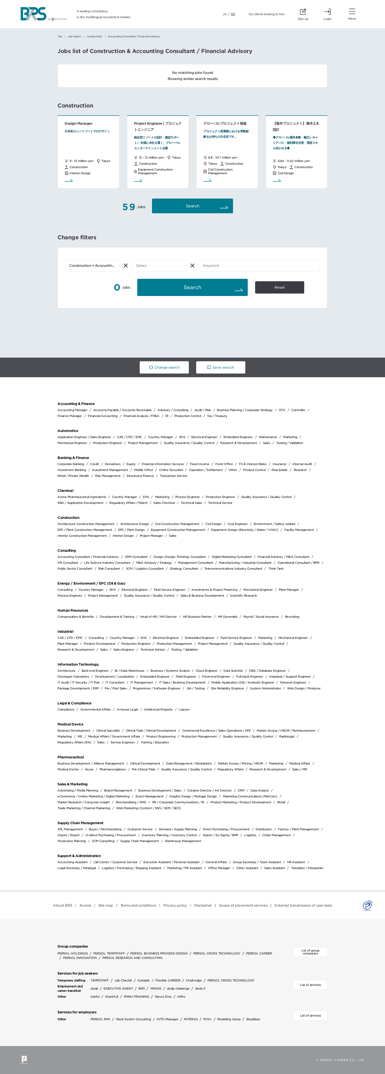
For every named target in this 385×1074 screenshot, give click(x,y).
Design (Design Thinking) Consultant (179, 557)
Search (192, 206)
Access (85, 905)
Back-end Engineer (95, 670)
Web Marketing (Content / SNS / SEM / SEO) (148, 808)
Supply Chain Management (139, 841)
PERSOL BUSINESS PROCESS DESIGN (159, 953)
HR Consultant (67, 562)
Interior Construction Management (82, 535)
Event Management (150, 796)
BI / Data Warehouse (130, 670)
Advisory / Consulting (173, 410)
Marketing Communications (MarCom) (250, 796)
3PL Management (70, 829)
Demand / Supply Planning (178, 829)
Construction (94, 36)
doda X (200, 988)
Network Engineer (293, 682)
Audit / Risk (202, 410)
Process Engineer (187, 497)
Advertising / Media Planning (77, 790)
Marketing (290, 437)
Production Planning (71, 841)
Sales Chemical (164, 503)
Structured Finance (140, 476)
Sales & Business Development (202, 595)
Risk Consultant (109, 568)
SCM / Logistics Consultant (145, 568)
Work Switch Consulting (133, 1019)
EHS (182, 437)
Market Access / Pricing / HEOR (240, 763)
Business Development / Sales (159, 790)
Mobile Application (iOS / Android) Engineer (242, 682)
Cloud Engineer (207, 670)
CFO (282, 410)
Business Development (73, 730)
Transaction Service (173, 476)
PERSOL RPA (100, 1019)
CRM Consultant (136, 557)
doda (94, 988)
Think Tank (275, 568)
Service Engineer (122, 742)
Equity (131, 464)
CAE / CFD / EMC (129, 437)
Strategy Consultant (184, 568)
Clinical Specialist (108, 730)
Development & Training (117, 616)
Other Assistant (247, 868)
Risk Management (108, 476)
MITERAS (191, 1019)
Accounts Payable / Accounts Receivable (122, 410)
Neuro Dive (163, 996)
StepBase (253, 1019)
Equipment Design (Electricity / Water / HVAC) (244, 530)
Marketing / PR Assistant (184, 868)
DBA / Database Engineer (267, 670)
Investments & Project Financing (214, 589)
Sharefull (111, 996)
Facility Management (299, 530)
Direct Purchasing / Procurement (226, 829)
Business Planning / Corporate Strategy (245, 410)
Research (300, 470)
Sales (266, 443)
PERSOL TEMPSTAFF (109, 953)
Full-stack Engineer (249, 676)
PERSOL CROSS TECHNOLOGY (216, 953)
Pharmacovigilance (112, 769)
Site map (105, 905)
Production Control (187, 416)
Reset (280, 287)
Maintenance (268, 437)
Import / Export (68, 835)
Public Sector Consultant (74, 568)
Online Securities (171, 470)
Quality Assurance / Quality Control (189, 443)
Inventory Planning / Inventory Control (169, 835)
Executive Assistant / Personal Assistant (171, 862)
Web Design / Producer (304, 688)
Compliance (65, 709)
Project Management (143, 443)
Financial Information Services (163, 464)
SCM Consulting (103, 841)
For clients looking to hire (267, 14)
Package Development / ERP (78, 688)
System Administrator (265, 688)
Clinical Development (145, 763)
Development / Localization (114, 676)
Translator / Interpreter (307, 868)
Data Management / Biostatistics (189, 763)
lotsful (95, 996)
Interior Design (123, 535)
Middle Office (143, 470)
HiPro (181, 996)
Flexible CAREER (167, 980)
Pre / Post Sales (116, 688)
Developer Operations (73, 676)
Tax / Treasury (217, 416)
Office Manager (219, 868)
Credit (94, 464)
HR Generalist (227, 616)
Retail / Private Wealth (73, 476)
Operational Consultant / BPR (298, 562)
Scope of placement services (243, 905)
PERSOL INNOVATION (80, 958)
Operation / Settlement (205, 470)
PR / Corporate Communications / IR (178, 802)
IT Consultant (115, 682)
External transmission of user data (303, 905)
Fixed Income (199, 464)
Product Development (99, 643)
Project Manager (151, 535)
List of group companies (310, 952)
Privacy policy (175, 905)
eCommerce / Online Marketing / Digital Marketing (93, 796)
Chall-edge (194, 980)
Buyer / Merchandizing (105, 829)
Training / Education (155, 742)
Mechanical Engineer (72, 443)
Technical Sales (191, 503)
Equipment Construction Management (178, 530)
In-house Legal (127, 709)
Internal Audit (302, 464)
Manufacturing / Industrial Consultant (245, 562)
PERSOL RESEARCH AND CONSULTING (132, 958)
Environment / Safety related (274, 524)
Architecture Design (134, 524)
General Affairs (216, 862)
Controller (298, 410)
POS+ (207, 1019)
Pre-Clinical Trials (143, 769)
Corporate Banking (70, 464)
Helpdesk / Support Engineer (290, 676)
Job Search (74, 36)
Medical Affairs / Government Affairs (114, 736)
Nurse (89, 769)
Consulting (64, 589)
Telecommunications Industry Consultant (233, 568)
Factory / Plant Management (298, 829)
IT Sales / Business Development (182, 682)
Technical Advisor (152, 649)
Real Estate (280, 470)
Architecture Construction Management (85, 524)
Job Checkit (123, 980)
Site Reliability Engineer (227, 688)
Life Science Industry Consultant (107, 562)
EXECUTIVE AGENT (118, 988)
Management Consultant (195, 562)
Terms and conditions (138, 905)
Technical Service (220, 503)
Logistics (250, 835)
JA (225, 14)
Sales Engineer (123, 649)
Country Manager (160, 437)
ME (80, 736)
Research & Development (238, 443)
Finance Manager (69, 416)
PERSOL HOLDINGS (72, 953)
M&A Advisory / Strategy (154, 562)
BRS (141, 988)
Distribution (264, 829)
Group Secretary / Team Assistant (257, 862)
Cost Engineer (238, 524)
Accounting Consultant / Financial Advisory (88, 557)
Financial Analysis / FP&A (141, 416)
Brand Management (118, 790)
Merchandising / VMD (131, 802)
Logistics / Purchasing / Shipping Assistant (131, 868)
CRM (241, 790)
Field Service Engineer (169, 589)
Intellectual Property (158, 709)
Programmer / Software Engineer (156, 688)
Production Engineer (107, 443)
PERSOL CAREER (259, 953)
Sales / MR (299, 769)
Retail (281, 802)
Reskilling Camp (228, 1019)
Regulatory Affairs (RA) (74, 742)
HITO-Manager (167, 1019)
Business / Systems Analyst (170, 670)
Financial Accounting (102, 416)
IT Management (141, 682)
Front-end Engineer (216, 676)
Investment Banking (71, 470)
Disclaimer (203, 905)
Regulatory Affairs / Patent (128, 503)
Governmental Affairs (95, 709)
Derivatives (113, 464)
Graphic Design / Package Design (193, 796)
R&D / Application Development (80, 503)
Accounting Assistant (72, 862)
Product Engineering (161, 736)
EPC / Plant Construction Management (84, 530)
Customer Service (140, 829)
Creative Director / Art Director (209, 790)
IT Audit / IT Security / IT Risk (78, 682)
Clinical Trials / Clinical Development (151, 730)
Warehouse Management (183, 841)
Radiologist (287, 736)
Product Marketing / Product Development (240, 802)
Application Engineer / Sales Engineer (84, 437)
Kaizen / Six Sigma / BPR (220, 835)
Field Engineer (186, 676)
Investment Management (110, 470)
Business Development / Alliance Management (90, 763)
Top (59, 36)
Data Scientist (233, 670)
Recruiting (292, 616)
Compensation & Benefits (75, 616)
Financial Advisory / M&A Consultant (283, 557)
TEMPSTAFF (100, 980)
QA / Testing (196, 688)
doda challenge (178, 988)
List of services (310, 985)
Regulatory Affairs (230, 769)
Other (233, 470)
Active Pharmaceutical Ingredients (81, 497)
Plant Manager (289, 589)
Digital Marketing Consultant (232, 557)
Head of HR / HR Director (158, 616)
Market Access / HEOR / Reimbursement (286, 730)
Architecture (66, 670)
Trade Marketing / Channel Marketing (83, 808)
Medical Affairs (299, 763)
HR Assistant (296, 862)
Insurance (280, 464)
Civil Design (213, 524)
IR (166, 416)
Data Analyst (259, 790)
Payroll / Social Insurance (261, 616)
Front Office (224, 464)
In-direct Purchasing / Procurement (110, 835)
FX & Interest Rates (253, 464)
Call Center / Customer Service (116, 862)
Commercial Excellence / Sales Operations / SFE (216, 730)
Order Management (276, 835)
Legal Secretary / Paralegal (76, 868)
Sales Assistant (274, 868)
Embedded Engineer (238, 437)
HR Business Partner (197, 616)
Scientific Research (243, 595)
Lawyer (184, 709)
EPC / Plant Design (131, 530)
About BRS (62, 905)
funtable (144, 980)
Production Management (174, 643)
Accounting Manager (72, 410)
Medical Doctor (68, 769)
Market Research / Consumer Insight (83, 802)
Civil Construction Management (177, 524)
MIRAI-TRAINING (136, 996)
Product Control (254, 470)
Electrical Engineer (204, 437)
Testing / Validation (289, 443)
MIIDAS (156, 988)
